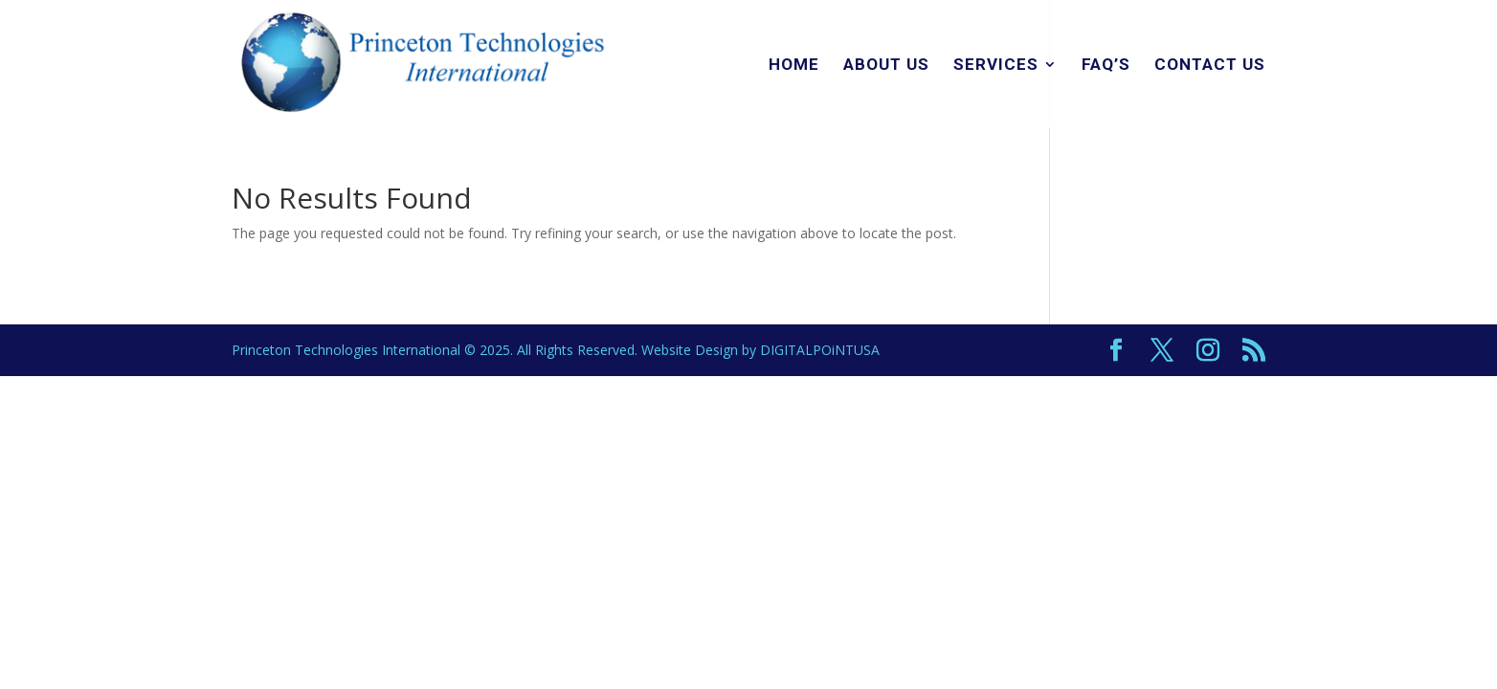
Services (996, 65)
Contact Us (1209, 65)
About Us (886, 65)
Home (794, 65)
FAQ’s (1106, 65)
